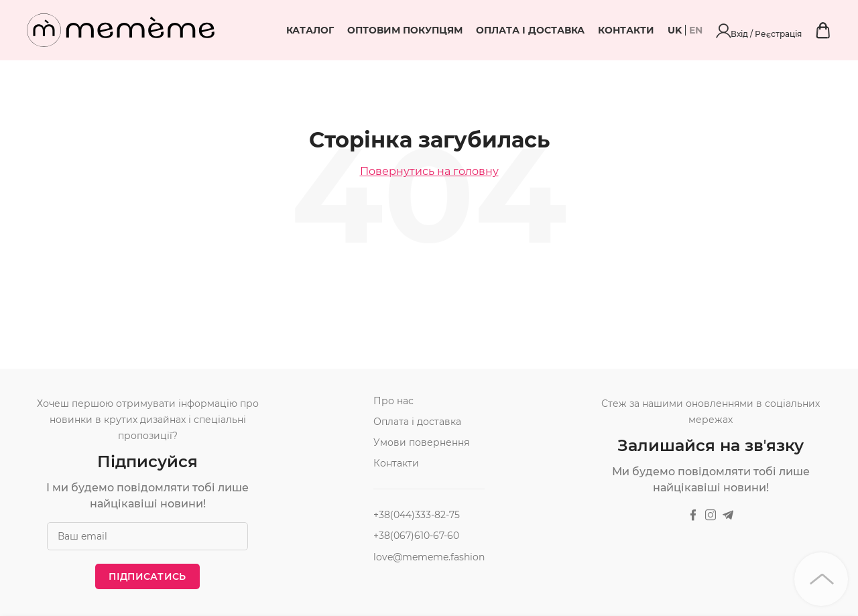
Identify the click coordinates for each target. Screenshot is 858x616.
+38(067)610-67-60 (416, 535)
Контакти (698, 30)
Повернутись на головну (429, 171)
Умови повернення (421, 442)
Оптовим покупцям (477, 30)
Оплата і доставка (602, 30)
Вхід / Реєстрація (795, 30)
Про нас (393, 400)
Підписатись (147, 576)
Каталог (382, 30)
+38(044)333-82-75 (416, 514)
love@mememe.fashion (429, 557)
